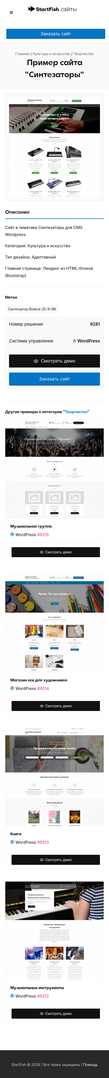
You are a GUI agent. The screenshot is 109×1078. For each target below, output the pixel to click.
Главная (22, 54)
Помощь (90, 1064)
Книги (15, 834)
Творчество (83, 54)
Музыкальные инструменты (37, 988)
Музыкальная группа (31, 526)
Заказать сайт (56, 33)
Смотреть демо (55, 361)
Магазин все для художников (38, 680)
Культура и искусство (51, 54)
